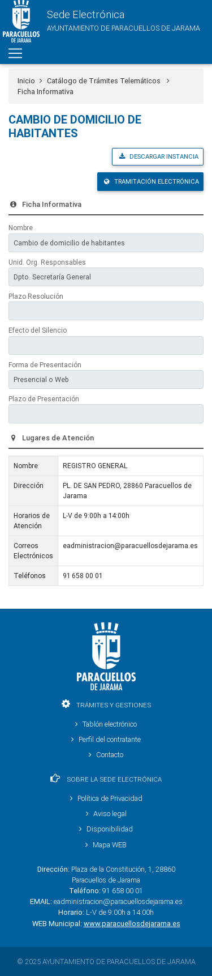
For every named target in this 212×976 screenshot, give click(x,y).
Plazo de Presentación (43, 398)
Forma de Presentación (44, 364)
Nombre (20, 227)
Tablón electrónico (106, 724)
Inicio (26, 81)
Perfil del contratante (106, 739)
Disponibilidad (106, 829)
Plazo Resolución (35, 296)
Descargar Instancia (158, 156)
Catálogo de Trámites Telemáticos (108, 81)
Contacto (106, 754)
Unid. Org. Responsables (47, 262)
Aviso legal (106, 813)
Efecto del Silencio (37, 330)
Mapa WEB (106, 845)
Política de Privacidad (106, 798)
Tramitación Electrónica (151, 181)
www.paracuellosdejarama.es (132, 923)
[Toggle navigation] (15, 53)
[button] (100, 21)
